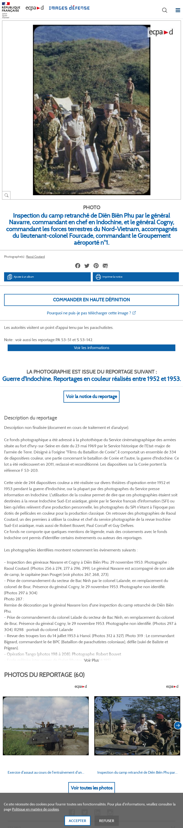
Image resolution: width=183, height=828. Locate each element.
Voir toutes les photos (91, 648)
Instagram (110, 673)
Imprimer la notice (108, 277)
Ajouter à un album (20, 277)
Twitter (84, 673)
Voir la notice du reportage (91, 403)
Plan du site (92, 772)
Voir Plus (91, 520)
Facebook (72, 673)
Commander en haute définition (91, 300)
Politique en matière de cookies (35, 819)
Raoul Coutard (35, 256)
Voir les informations (91, 354)
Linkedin (97, 673)
